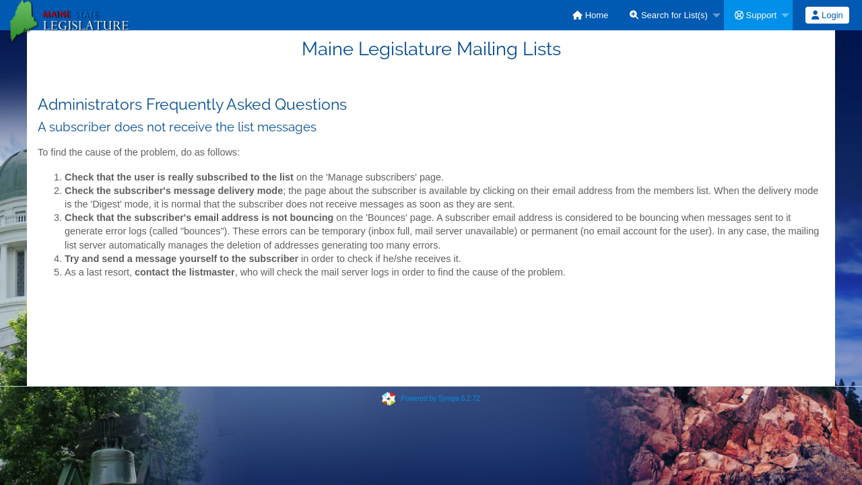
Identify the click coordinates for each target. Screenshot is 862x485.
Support (755, 15)
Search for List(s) (669, 15)
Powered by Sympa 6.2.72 (440, 398)
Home (590, 15)
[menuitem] (590, 15)
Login (826, 15)
